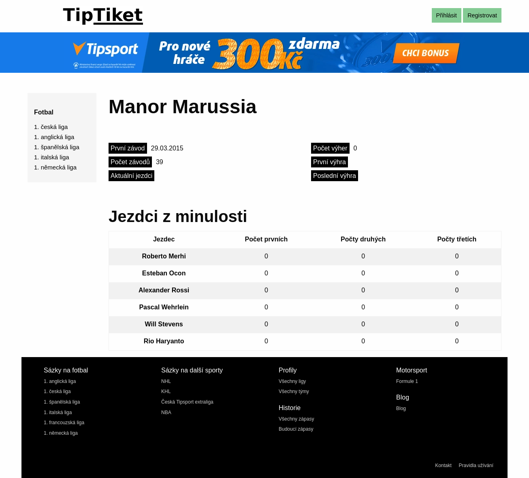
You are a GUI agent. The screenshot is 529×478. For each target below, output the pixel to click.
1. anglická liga (54, 136)
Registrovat (482, 15)
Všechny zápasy (296, 419)
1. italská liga (51, 157)
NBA (166, 412)
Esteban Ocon (164, 273)
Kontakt (443, 465)
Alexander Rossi (164, 290)
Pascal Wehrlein (163, 307)
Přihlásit (446, 15)
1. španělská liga (56, 147)
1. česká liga (51, 126)
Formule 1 (407, 381)
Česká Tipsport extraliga (187, 402)
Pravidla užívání (476, 465)
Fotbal (43, 112)
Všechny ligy (292, 381)
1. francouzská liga (64, 422)
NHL (166, 381)
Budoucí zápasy (296, 429)
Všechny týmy (294, 391)
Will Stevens (164, 324)
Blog (401, 408)
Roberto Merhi (164, 256)
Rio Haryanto (164, 341)
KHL (166, 391)
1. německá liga (55, 167)
